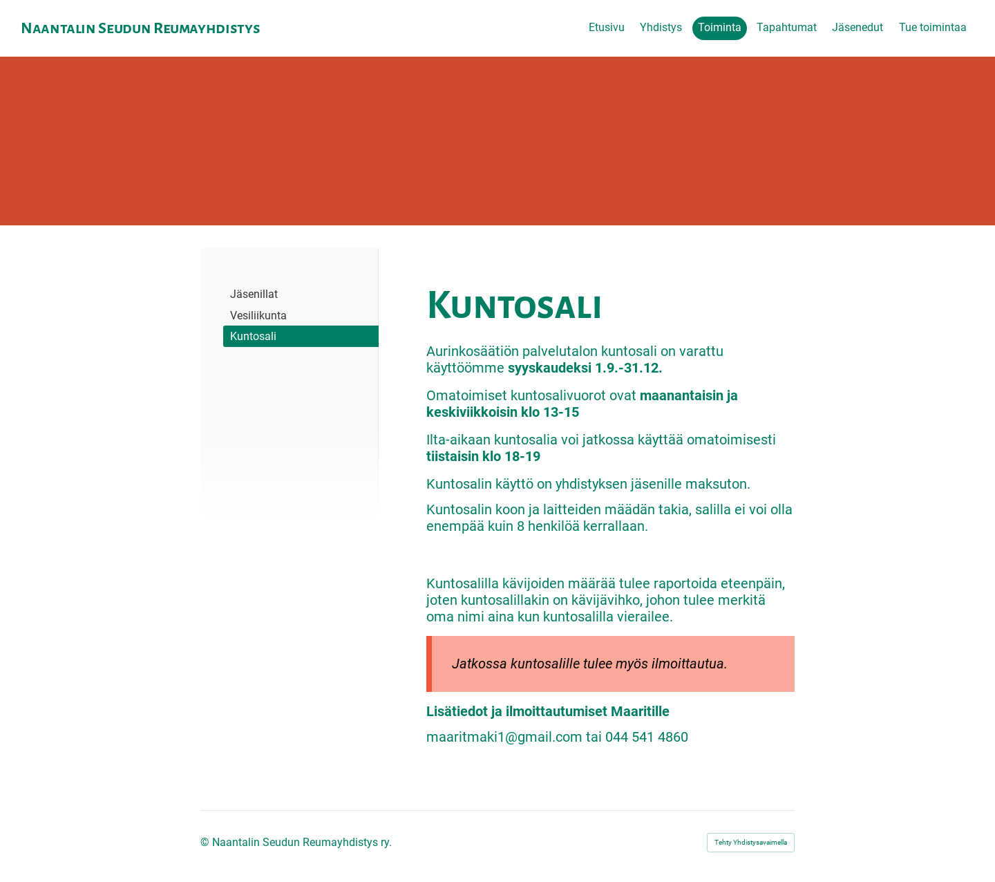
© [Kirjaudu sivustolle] (206, 842)
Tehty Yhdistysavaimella (750, 842)
